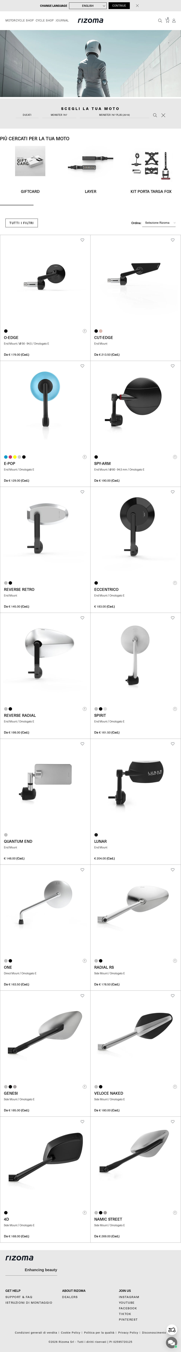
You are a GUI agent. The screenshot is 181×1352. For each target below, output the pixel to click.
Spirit (100, 715)
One (8, 967)
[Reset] (163, 115)
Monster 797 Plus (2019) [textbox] (114, 115)
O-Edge (11, 337)
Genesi (11, 1093)
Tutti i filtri (21, 223)
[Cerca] (160, 21)
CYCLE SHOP (45, 20)
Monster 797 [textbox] (59, 115)
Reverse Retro (19, 589)
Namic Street (108, 1219)
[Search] (155, 115)
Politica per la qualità (99, 1332)
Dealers (70, 1297)
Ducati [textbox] (27, 115)
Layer (90, 191)
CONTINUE (119, 5)
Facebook (128, 1308)
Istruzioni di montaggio (28, 1302)
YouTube (127, 1302)
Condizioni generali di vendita (36, 1332)
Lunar (100, 841)
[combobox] (27, 116)
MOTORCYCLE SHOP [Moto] (19, 20)
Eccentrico (106, 589)
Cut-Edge (103, 337)
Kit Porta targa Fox (151, 191)
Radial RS (104, 967)
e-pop (9, 463)
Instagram (129, 1297)
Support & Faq (19, 1297)
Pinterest (128, 1319)
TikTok (125, 1314)
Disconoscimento (154, 1332)
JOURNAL (62, 20)
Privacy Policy (128, 1332)
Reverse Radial (20, 715)
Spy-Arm (102, 463)
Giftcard (30, 191)
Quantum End (18, 841)
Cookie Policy (70, 1332)
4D (6, 1219)
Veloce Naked (108, 1093)
